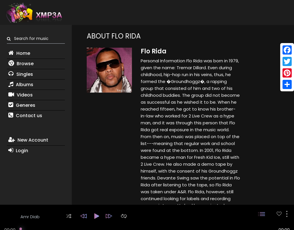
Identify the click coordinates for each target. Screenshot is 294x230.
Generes (21, 105)
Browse (21, 63)
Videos (20, 95)
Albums (20, 84)
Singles (20, 74)
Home (19, 53)
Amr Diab (30, 217)
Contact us (25, 115)
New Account (28, 140)
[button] (68, 216)
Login (18, 150)
